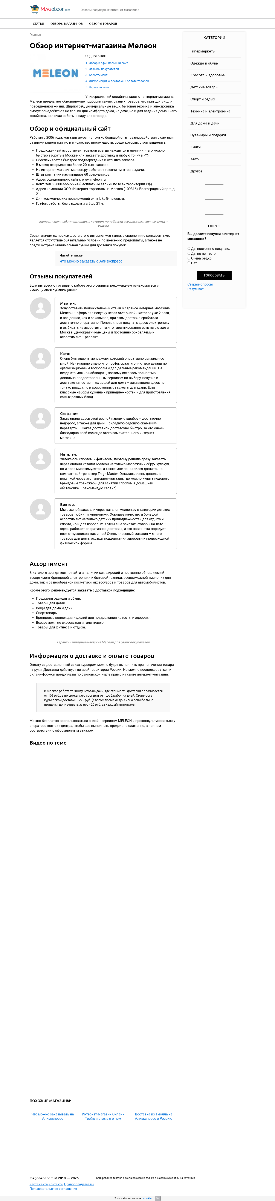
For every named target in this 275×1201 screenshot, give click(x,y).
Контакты (56, 1184)
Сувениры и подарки (208, 135)
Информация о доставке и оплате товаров (119, 81)
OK (157, 1198)
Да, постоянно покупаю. (210, 249)
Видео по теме (99, 87)
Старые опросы (200, 284)
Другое (197, 171)
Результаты (197, 289)
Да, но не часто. (203, 254)
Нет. (194, 263)
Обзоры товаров (103, 23)
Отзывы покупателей (104, 69)
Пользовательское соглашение (53, 1189)
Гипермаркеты (203, 51)
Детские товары (204, 87)
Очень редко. (201, 258)
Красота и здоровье (208, 75)
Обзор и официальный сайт (108, 63)
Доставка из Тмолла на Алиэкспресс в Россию (154, 1116)
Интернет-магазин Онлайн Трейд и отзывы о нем (103, 1116)
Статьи (38, 23)
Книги (196, 147)
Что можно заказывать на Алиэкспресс (52, 1116)
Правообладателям (79, 1184)
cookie (147, 1198)
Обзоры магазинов (66, 23)
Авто (195, 159)
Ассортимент (98, 75)
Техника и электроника (211, 111)
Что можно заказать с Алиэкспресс (91, 261)
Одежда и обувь (204, 63)
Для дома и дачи (205, 123)
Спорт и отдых (203, 99)
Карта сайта (39, 1184)
